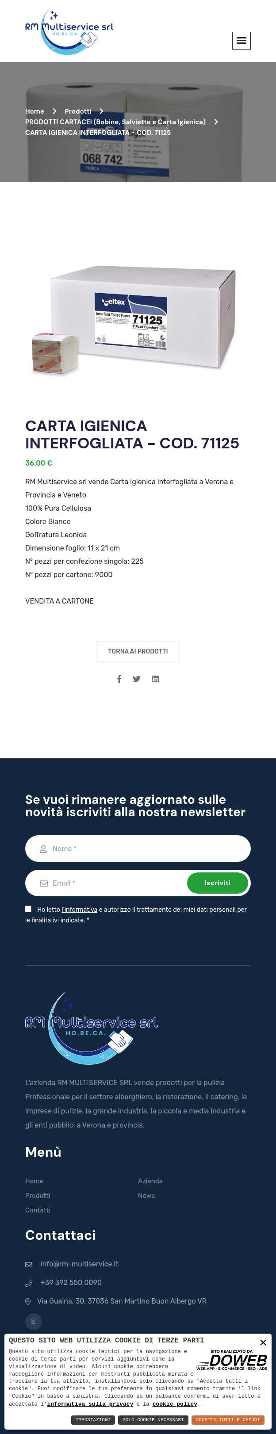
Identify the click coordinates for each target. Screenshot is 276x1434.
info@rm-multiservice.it (80, 1264)
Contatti (37, 1210)
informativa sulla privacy (90, 1404)
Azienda (150, 1181)
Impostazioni (93, 1420)
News (146, 1196)
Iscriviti (217, 882)
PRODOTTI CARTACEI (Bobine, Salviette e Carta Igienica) (121, 122)
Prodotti (84, 111)
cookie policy (175, 1404)
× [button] (263, 1343)
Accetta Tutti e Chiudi (228, 1420)
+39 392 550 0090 (71, 1282)
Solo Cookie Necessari (153, 1420)
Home (41, 111)
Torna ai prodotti (138, 651)
